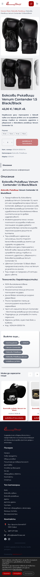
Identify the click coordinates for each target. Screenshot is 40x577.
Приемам (7, 573)
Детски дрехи (10, 518)
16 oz (24, 150)
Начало (3, 11)
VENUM (11, 173)
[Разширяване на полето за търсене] (31, 3)
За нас (6, 487)
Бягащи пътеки (10, 527)
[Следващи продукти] (37, 391)
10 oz (4, 150)
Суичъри (7, 521)
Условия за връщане (12, 484)
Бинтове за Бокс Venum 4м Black (14, 426)
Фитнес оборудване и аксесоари (17, 524)
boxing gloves (11, 359)
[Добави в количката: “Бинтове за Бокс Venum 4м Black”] (14, 434)
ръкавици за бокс (13, 378)
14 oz (17, 150)
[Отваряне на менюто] (2, 3)
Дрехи (6, 515)
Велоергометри (10, 530)
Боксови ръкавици (11, 512)
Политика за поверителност (16, 478)
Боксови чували (10, 509)
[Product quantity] (7, 158)
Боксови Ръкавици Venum (16, 373)
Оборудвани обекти (12, 490)
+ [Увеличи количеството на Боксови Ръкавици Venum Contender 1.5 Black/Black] (11, 158)
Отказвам (17, 573)
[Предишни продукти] (30, 391)
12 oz (11, 150)
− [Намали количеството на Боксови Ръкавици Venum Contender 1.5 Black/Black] (3, 158)
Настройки (29, 573)
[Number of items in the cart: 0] (37, 3)
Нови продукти (10, 472)
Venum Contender (13, 364)
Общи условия (10, 475)
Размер (5, 147)
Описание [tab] (7, 181)
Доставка (8, 481)
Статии (7, 496)
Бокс (9, 11)
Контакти (8, 493)
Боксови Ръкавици (18, 11)
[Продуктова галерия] (20, 36)
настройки (17, 569)
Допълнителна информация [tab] (16, 186)
